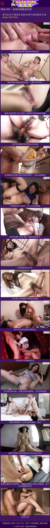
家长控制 (43, 523)
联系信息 (6, 523)
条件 (13, 523)
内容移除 (35, 523)
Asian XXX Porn (10, 17)
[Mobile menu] (2, 3)
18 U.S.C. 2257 (23, 523)
